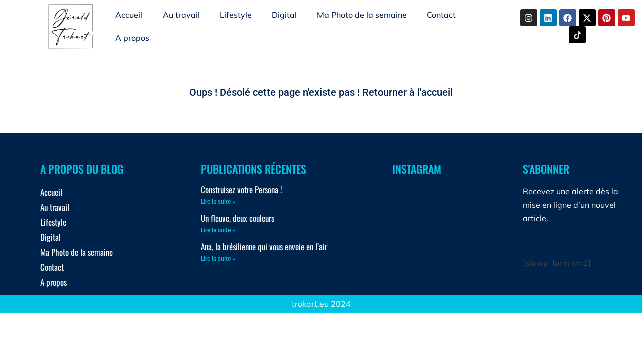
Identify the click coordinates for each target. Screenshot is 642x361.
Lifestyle (236, 15)
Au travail (181, 15)
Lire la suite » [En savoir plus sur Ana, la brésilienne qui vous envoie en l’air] (218, 258)
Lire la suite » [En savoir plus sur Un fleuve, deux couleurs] (218, 230)
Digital (284, 15)
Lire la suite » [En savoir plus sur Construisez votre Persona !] (218, 201)
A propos (132, 38)
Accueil (128, 15)
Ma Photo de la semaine (362, 15)
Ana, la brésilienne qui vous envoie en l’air (264, 246)
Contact (441, 15)
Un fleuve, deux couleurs (237, 218)
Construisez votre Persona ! (241, 189)
